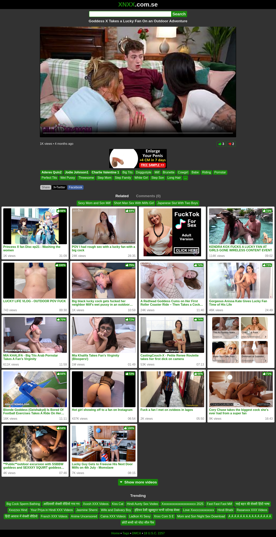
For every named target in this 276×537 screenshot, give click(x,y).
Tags (125, 533)
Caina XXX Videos (113, 516)
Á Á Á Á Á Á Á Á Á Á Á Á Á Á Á (249, 516)
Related (122, 196)
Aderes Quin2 (52, 172)
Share (46, 187)
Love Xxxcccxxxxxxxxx (198, 510)
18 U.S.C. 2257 (154, 533)
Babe (195, 172)
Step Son (157, 178)
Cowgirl (183, 172)
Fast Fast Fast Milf (219, 504)
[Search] (130, 14)
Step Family (123, 178)
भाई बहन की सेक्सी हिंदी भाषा (252, 504)
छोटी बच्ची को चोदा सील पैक (138, 522)
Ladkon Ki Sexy (139, 516)
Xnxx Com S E (164, 516)
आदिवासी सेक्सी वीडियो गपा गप (61, 504)
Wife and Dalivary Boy (116, 510)
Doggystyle (143, 172)
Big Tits (127, 172)
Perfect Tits (49, 178)
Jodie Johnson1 (76, 172)
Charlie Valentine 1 (105, 172)
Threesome (86, 178)
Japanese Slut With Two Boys (177, 203)
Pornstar (220, 172)
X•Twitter (59, 187)
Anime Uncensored (84, 516)
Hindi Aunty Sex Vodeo (142, 504)
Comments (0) (148, 196)
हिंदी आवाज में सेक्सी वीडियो (21, 516)
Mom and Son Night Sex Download (201, 516)
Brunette (168, 172)
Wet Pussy (67, 178)
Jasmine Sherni (86, 510)
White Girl (141, 178)
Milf (157, 172)
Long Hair (174, 178)
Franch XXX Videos (54, 516)
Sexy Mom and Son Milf (94, 203)
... (185, 178)
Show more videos (138, 482)
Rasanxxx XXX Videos (252, 510)
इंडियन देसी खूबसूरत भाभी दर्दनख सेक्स (157, 510)
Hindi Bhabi (225, 510)
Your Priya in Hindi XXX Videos (52, 510)
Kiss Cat (117, 504)
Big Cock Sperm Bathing (23, 504)
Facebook (75, 187)
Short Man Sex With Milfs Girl (134, 203)
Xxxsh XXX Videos (95, 504)
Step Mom (104, 178)
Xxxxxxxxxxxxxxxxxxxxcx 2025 (183, 504)
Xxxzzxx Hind (18, 510)
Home (115, 533)
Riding (206, 172)
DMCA (136, 533)
